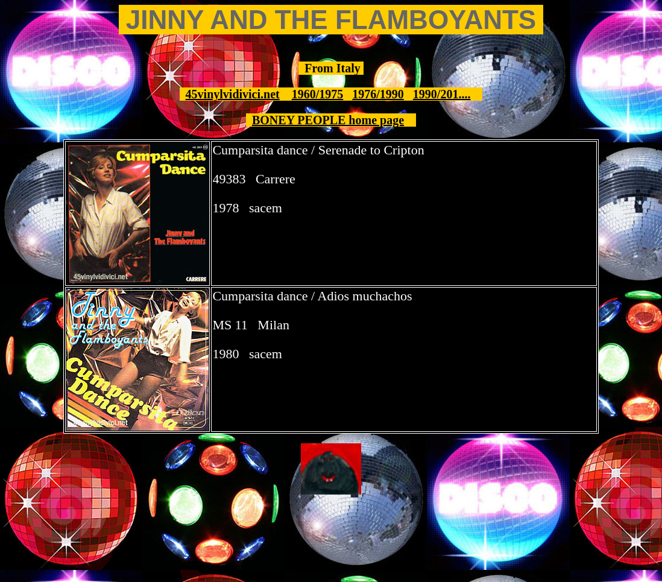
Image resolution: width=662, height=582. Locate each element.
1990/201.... (442, 94)
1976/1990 (378, 94)
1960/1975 (318, 94)
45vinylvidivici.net (233, 94)
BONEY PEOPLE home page (328, 120)
